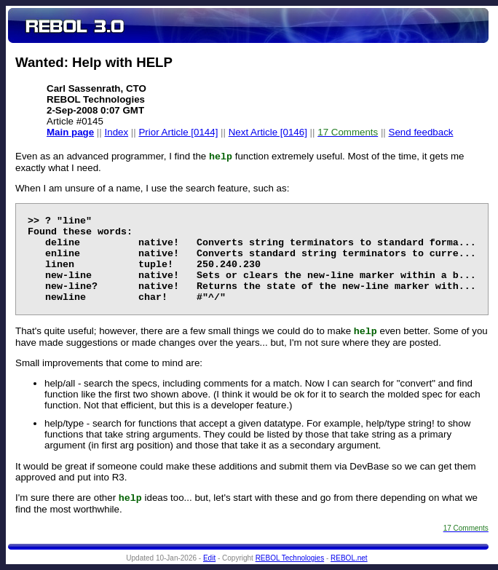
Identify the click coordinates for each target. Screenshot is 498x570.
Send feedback (421, 132)
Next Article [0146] (268, 132)
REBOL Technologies (290, 558)
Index (117, 132)
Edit (209, 558)
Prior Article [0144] (178, 132)
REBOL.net (349, 558)
